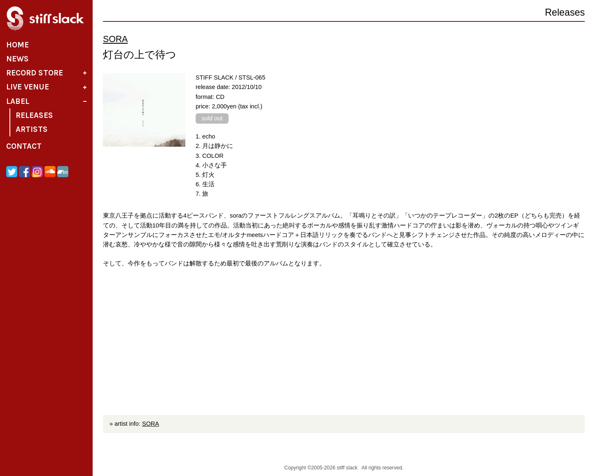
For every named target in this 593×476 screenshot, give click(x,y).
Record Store (34, 72)
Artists (32, 129)
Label (17, 101)
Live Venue (27, 86)
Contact (24, 146)
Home (17, 44)
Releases (34, 115)
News (17, 58)
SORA (115, 39)
